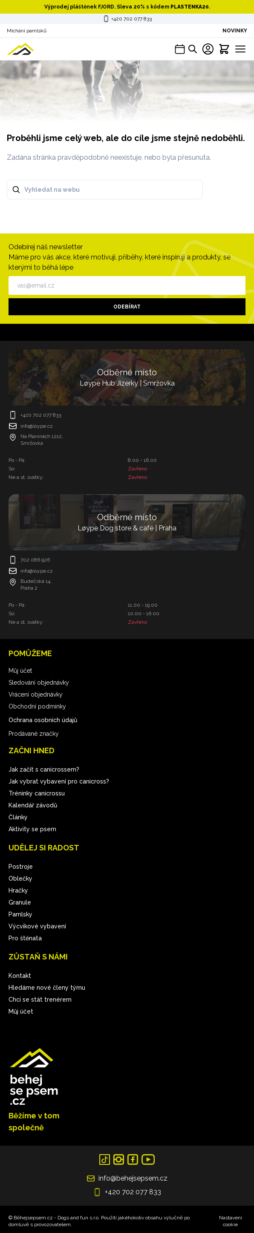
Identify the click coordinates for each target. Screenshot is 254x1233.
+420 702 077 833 (131, 19)
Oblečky (20, 878)
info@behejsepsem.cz (132, 1178)
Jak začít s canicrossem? (44, 769)
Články (18, 817)
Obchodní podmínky (37, 706)
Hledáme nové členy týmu (47, 987)
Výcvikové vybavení (37, 926)
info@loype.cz (36, 426)
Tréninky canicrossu (37, 793)
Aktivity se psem (32, 829)
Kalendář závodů (33, 805)
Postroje (21, 866)
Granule (20, 902)
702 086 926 (35, 560)
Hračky (18, 890)
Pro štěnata (25, 938)
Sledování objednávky (39, 682)
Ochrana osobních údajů (43, 720)
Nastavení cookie (230, 1221)
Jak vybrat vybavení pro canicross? (59, 781)
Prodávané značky (34, 733)
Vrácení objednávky (36, 694)
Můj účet (20, 670)
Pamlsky (20, 914)
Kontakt (20, 975)
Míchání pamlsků (26, 31)
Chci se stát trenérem (40, 999)
